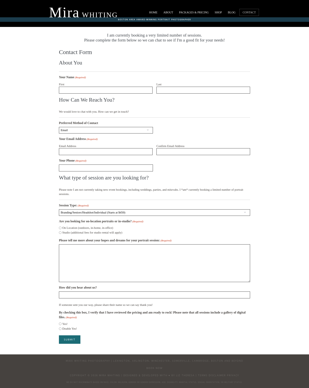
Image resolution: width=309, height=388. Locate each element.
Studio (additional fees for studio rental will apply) (92, 232)
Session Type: (74, 206)
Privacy (233, 375)
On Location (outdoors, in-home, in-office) (87, 227)
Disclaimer (217, 375)
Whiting (83, 15)
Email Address (67, 146)
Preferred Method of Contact (78, 123)
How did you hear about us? (78, 287)
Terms (203, 375)
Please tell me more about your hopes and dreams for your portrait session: (115, 241)
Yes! (65, 323)
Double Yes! (69, 328)
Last (159, 84)
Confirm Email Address (170, 146)
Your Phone (72, 161)
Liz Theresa (185, 375)
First (61, 84)
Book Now (154, 367)
